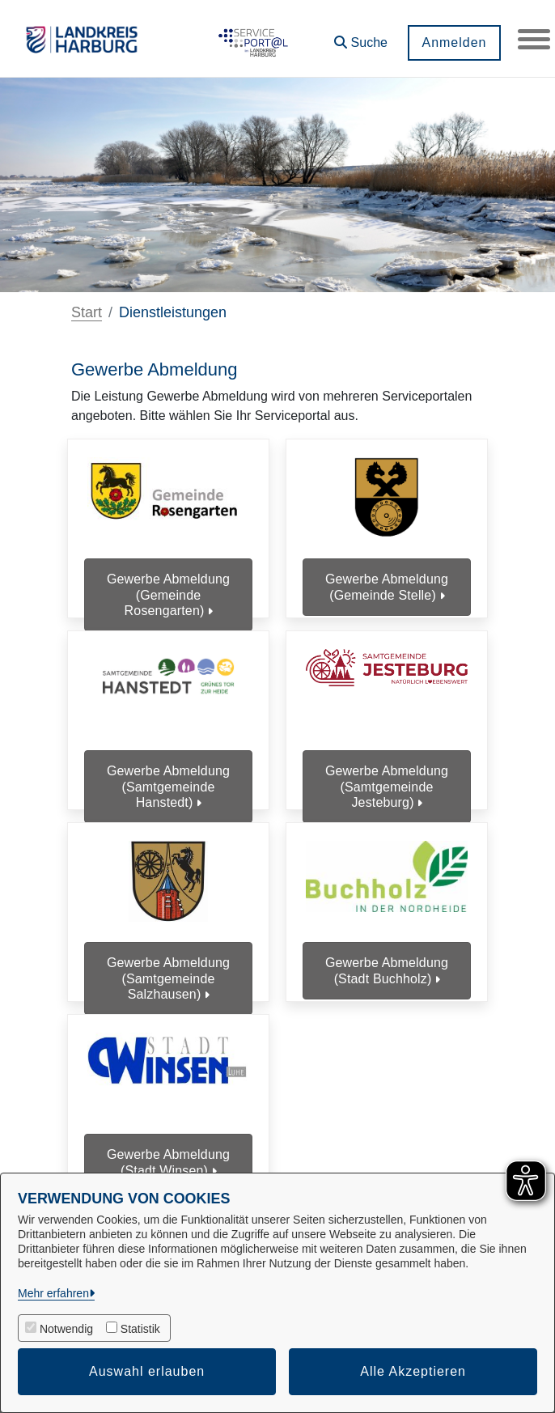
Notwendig (66, 1328)
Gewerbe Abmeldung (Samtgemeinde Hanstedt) (168, 786)
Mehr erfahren (53, 1293)
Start (86, 312)
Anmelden (454, 42)
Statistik (140, 1328)
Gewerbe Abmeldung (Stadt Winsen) (168, 1162)
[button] (361, 37)
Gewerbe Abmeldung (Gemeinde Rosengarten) (168, 594)
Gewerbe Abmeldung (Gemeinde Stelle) (386, 586)
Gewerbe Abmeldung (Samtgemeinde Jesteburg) (386, 786)
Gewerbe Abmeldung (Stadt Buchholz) (386, 970)
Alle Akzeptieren (413, 1371)
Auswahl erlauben (147, 1371)
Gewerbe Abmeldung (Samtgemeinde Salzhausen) (168, 978)
